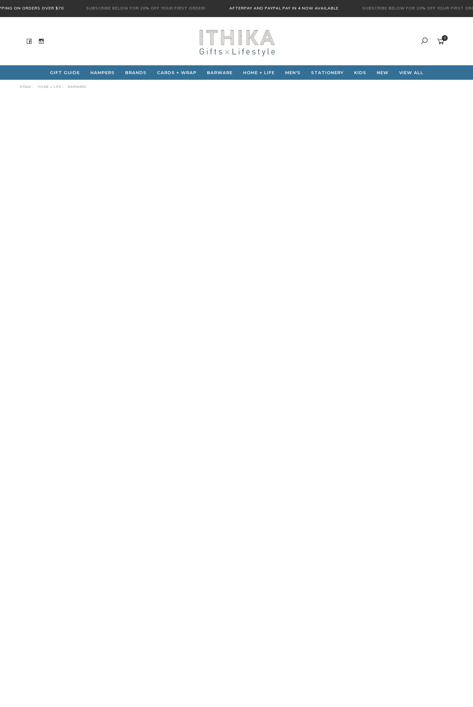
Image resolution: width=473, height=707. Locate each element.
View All (411, 72)
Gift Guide (65, 72)
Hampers (102, 72)
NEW (383, 72)
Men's (293, 72)
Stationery (327, 72)
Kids (360, 72)
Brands (135, 72)
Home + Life (259, 72)
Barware (220, 72)
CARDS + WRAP (176, 72)
